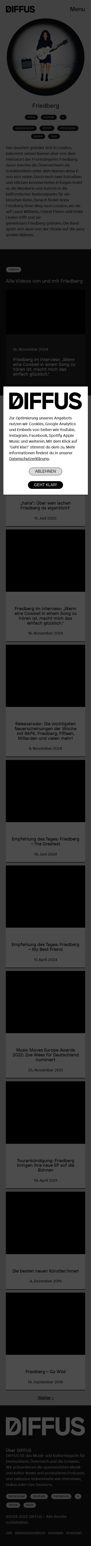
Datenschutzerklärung (29, 458)
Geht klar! (45, 485)
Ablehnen (45, 471)
